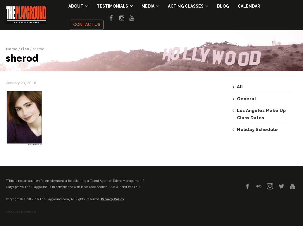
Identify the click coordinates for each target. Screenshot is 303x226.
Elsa (25, 49)
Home (12, 49)
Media (150, 6)
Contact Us (86, 24)
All (240, 86)
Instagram (124, 17)
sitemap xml (29, 212)
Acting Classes (188, 6)
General (246, 98)
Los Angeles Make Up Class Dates (261, 114)
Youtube (134, 17)
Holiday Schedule (257, 129)
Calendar (249, 6)
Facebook (114, 17)
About (78, 6)
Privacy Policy (112, 199)
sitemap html (13, 212)
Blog (223, 6)
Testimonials (115, 6)
